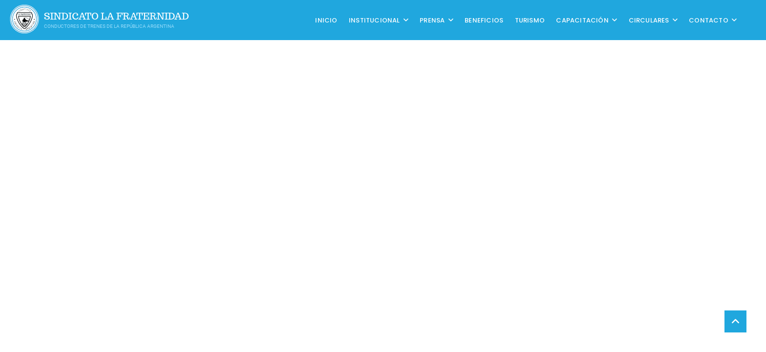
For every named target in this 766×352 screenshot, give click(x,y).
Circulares (649, 19)
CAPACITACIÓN (582, 19)
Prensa (432, 19)
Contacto (708, 19)
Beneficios (484, 19)
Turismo (530, 19)
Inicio (326, 19)
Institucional (374, 19)
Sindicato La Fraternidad (116, 16)
